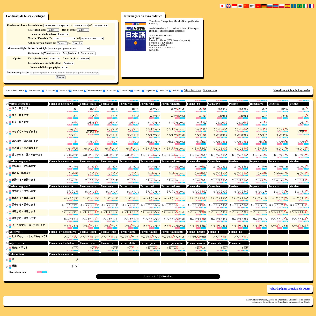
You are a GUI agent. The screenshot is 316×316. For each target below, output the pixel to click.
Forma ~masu (36, 90)
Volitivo (178, 90)
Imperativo (152, 90)
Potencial (165, 90)
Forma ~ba (113, 90)
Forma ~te (52, 90)
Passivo (139, 90)
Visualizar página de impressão (292, 90)
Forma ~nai (79, 90)
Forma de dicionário (16, 90)
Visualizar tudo (192, 90)
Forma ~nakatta (96, 90)
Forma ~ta (66, 90)
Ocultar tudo (210, 90)
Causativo (127, 90)
